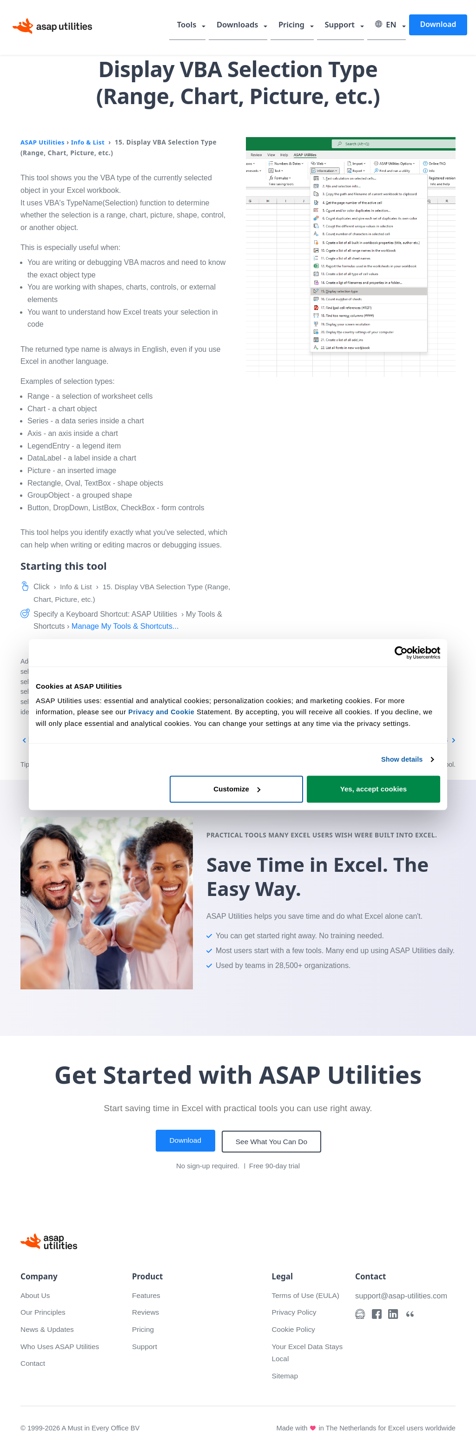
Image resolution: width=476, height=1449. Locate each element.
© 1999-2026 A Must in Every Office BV (81, 1426)
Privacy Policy (294, 1311)
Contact (33, 1362)
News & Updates (48, 1328)
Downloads (248, 25)
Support (344, 25)
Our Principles (43, 1311)
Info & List (90, 142)
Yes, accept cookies (373, 789)
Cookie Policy (294, 1328)
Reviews (146, 1311)
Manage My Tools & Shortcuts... (127, 626)
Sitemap (285, 1374)
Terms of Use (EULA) (306, 1294)
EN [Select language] (387, 25)
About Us (35, 1294)
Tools (199, 25)
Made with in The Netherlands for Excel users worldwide (364, 1427)
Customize (236, 789)
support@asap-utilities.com (402, 1294)
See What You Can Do (273, 1141)
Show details (401, 760)
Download (438, 25)
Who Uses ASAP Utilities (61, 1345)
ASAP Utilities (43, 142)
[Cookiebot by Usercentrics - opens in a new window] (399, 653)
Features (146, 1294)
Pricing (298, 25)
